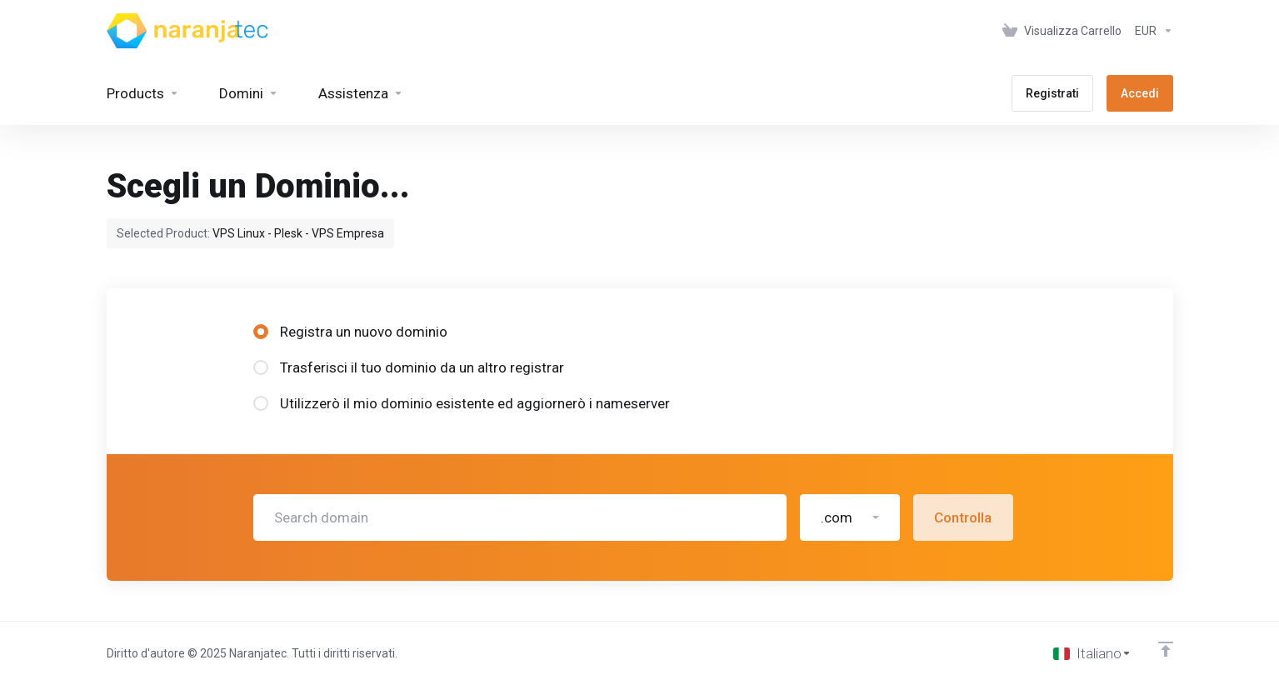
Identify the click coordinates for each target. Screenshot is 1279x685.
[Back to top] (1166, 649)
